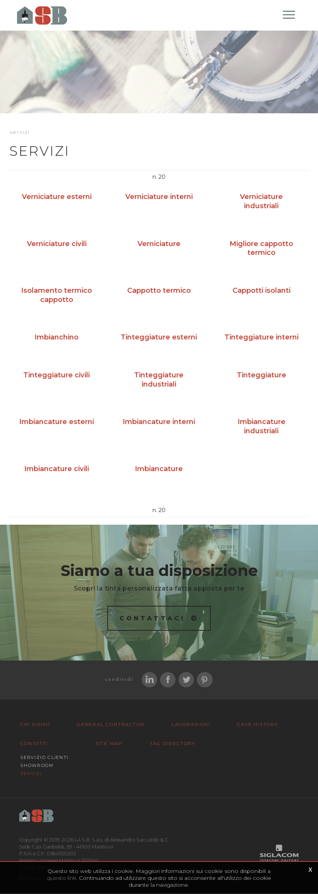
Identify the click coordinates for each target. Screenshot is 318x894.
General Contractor (110, 725)
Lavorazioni (191, 725)
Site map (109, 744)
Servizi (31, 774)
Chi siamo (35, 725)
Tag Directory (172, 744)
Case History (257, 725)
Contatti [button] (34, 744)
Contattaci (153, 618)
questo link (61, 878)
